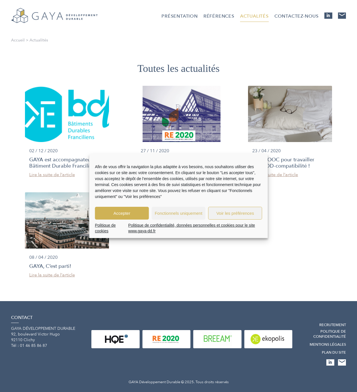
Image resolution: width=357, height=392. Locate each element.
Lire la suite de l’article (52, 175)
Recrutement (332, 325)
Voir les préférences (235, 213)
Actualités (254, 16)
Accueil (18, 40)
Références (218, 16)
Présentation (179, 16)
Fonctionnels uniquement (178, 213)
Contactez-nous (296, 16)
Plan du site (334, 352)
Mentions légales (328, 344)
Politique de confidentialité (329, 334)
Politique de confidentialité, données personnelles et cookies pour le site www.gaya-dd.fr (191, 228)
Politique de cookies (105, 228)
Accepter (122, 213)
